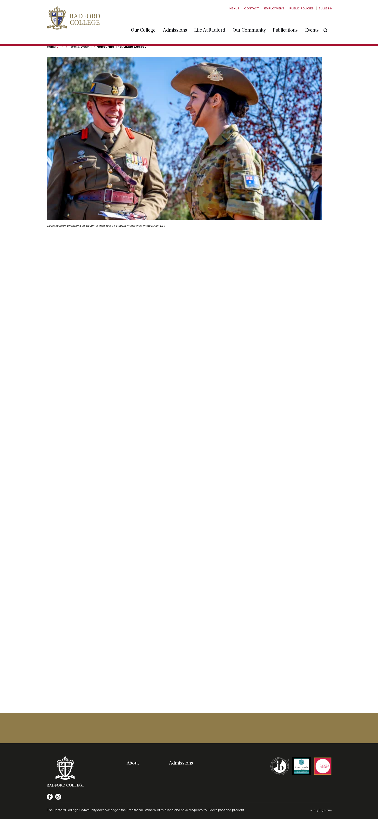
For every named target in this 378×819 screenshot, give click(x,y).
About (133, 763)
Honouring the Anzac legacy (121, 46)
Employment (274, 8)
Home (51, 46)
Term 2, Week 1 (80, 46)
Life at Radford (213, 22)
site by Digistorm (321, 810)
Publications (289, 22)
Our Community (253, 22)
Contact (251, 8)
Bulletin (325, 8)
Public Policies (302, 8)
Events (316, 22)
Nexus (234, 8)
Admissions (179, 22)
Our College (147, 22)
